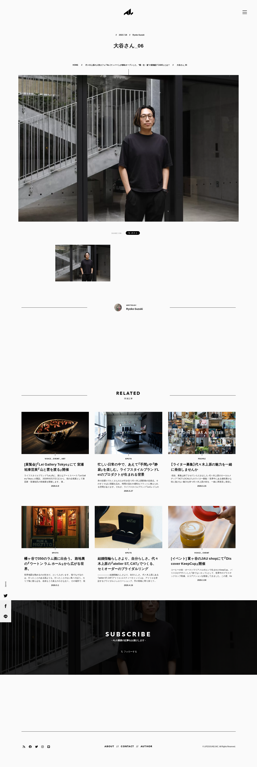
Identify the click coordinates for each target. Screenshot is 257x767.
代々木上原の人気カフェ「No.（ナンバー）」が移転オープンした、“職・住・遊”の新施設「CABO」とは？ (127, 64)
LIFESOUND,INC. (211, 751)
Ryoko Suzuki (138, 34)
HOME (76, 64)
